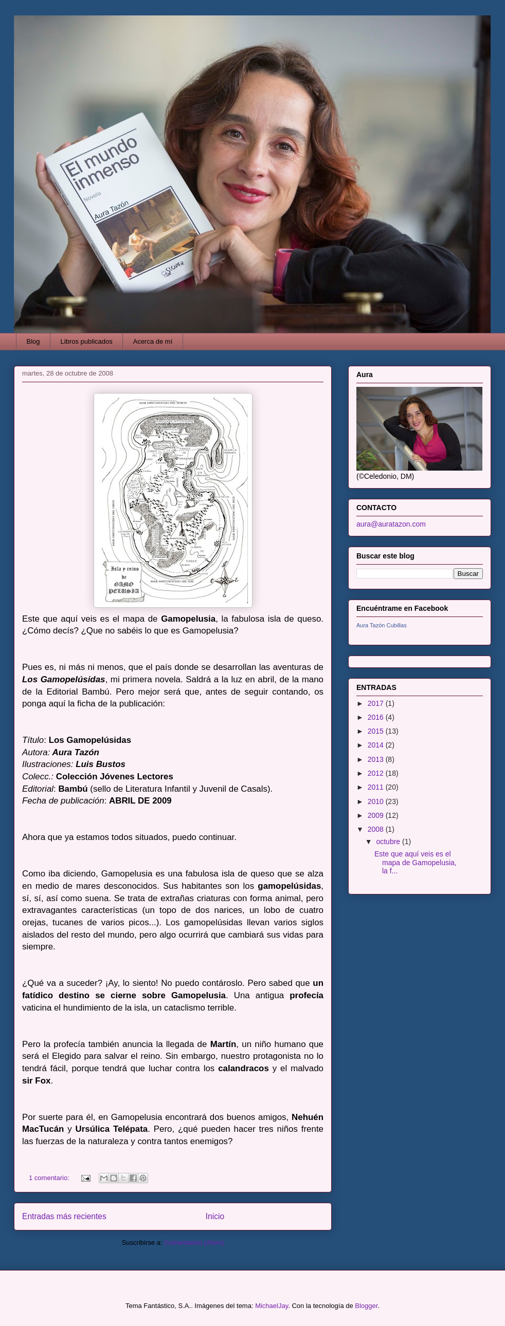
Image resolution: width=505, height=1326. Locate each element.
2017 (377, 703)
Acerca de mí (153, 341)
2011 (377, 787)
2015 (377, 731)
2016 (377, 717)
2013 (377, 759)
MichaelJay (271, 1306)
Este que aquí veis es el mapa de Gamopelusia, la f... (415, 862)
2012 (377, 773)
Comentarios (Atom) (194, 1242)
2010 (377, 801)
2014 (377, 745)
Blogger (366, 1306)
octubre (389, 841)
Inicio (215, 1216)
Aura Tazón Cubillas (381, 625)
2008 (377, 829)
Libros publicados (87, 341)
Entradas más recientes (64, 1216)
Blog (33, 341)
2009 (377, 815)
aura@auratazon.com (391, 524)
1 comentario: (50, 1178)
